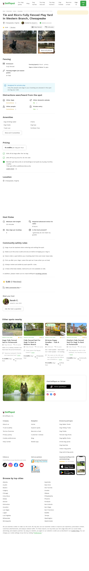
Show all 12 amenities (12, 133)
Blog (28, 3)
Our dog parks (20, 3)
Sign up (83, 3)
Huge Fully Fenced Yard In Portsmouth (9, 341)
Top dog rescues (42, 3)
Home (33, 424)
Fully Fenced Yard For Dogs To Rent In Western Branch (32, 342)
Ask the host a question (13, 309)
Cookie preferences (9, 438)
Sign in (76, 3)
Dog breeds (61, 3)
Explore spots (35, 428)
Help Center (7, 441)
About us (6, 424)
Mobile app (35, 441)
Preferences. (38, 533)
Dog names (34, 3)
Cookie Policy (75, 530)
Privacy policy (7, 435)
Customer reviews (37, 435)
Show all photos (46, 50)
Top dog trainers (51, 3)
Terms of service (8, 431)
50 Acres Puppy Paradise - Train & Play (52, 342)
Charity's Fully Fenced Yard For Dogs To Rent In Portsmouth (75, 342)
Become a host (68, 3)
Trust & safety (7, 428)
